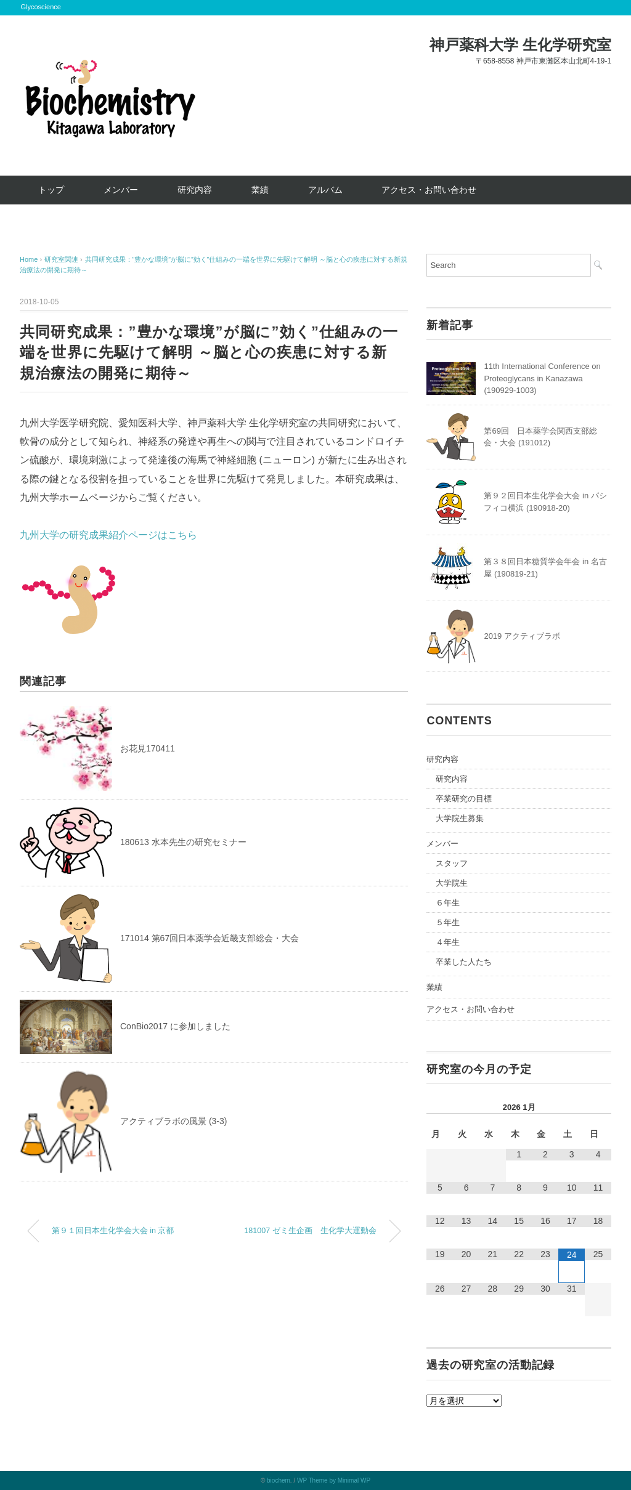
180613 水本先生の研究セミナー (183, 842)
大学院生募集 (460, 818)
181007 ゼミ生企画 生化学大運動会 (310, 1230)
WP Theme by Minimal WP (333, 1480)
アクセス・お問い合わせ (428, 190)
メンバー (121, 190)
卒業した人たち (464, 961)
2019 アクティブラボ (522, 636)
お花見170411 (147, 748)
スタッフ (452, 863)
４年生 (448, 942)
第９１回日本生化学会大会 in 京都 (113, 1230)
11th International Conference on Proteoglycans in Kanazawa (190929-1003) (542, 378)
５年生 (448, 922)
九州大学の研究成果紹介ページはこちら (108, 535)
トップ (51, 190)
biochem (278, 1480)
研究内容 (194, 190)
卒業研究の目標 (464, 798)
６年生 (448, 902)
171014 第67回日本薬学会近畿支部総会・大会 (209, 938)
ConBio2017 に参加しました (175, 1026)
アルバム (325, 190)
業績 (260, 190)
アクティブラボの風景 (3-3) (173, 1121)
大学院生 (452, 883)
